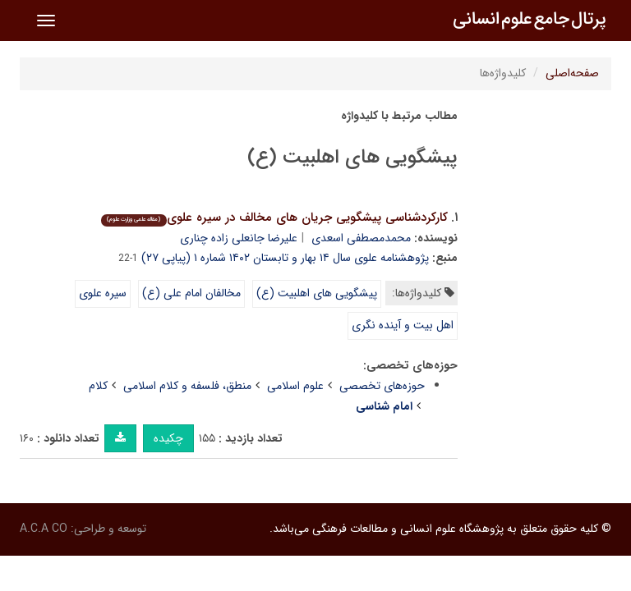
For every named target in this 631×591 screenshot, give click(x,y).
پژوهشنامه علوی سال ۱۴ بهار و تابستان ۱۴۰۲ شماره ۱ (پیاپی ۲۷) (285, 258)
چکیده (168, 438)
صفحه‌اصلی (572, 73)
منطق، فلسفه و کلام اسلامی (187, 386)
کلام (98, 386)
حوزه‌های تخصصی (382, 386)
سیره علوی (103, 293)
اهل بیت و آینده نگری (403, 325)
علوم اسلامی (295, 386)
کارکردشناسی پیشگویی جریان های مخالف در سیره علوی (274, 217)
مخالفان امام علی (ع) (191, 293)
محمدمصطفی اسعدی (361, 238)
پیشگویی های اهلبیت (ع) (316, 293)
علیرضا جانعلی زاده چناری (238, 238)
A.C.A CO (43, 529)
